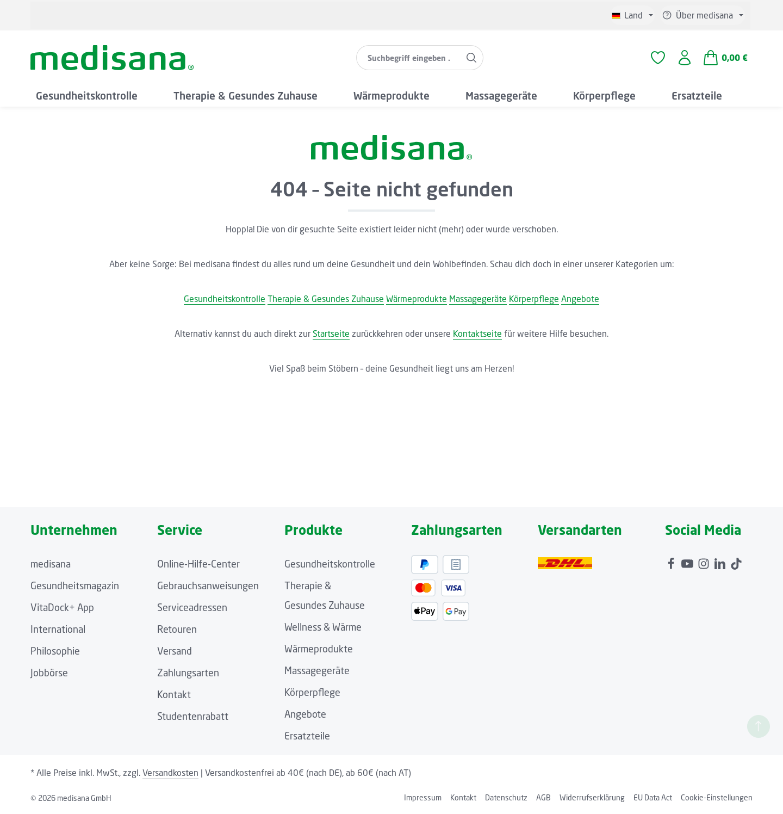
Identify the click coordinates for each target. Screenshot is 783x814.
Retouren (177, 629)
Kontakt (174, 694)
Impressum (423, 797)
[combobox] (408, 57)
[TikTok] (736, 561)
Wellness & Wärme (323, 626)
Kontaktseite (477, 334)
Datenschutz (506, 797)
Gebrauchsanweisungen (208, 585)
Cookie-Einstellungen (717, 797)
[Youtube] (688, 561)
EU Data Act (652, 797)
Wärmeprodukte (416, 299)
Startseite (331, 334)
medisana (50, 563)
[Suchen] (471, 57)
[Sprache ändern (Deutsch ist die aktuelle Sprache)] (632, 15)
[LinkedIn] (721, 561)
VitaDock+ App (62, 607)
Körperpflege (534, 299)
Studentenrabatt (192, 716)
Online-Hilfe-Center (198, 563)
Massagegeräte (478, 299)
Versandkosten (170, 773)
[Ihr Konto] (685, 58)
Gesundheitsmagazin (74, 585)
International (57, 629)
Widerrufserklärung (592, 797)
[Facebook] (672, 561)
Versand (174, 650)
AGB (543, 797)
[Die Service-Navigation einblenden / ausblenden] (702, 15)
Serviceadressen (192, 607)
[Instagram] (705, 561)
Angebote (580, 299)
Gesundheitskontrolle (224, 299)
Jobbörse (49, 672)
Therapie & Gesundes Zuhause (326, 299)
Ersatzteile (307, 735)
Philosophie (55, 650)
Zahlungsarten (188, 672)
